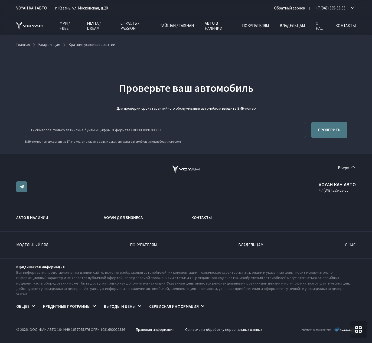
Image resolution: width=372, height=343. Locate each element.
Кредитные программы (66, 306)
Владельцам (292, 25)
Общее (23, 306)
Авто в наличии (213, 26)
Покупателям (255, 25)
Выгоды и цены (120, 306)
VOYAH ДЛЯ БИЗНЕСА (123, 217)
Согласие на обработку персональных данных (223, 329)
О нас (319, 26)
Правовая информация (155, 329)
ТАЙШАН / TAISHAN (177, 25)
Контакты (345, 25)
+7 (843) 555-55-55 (333, 190)
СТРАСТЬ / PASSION (129, 26)
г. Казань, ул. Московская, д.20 (81, 8)
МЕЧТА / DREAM (94, 26)
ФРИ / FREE (65, 26)
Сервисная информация (174, 306)
